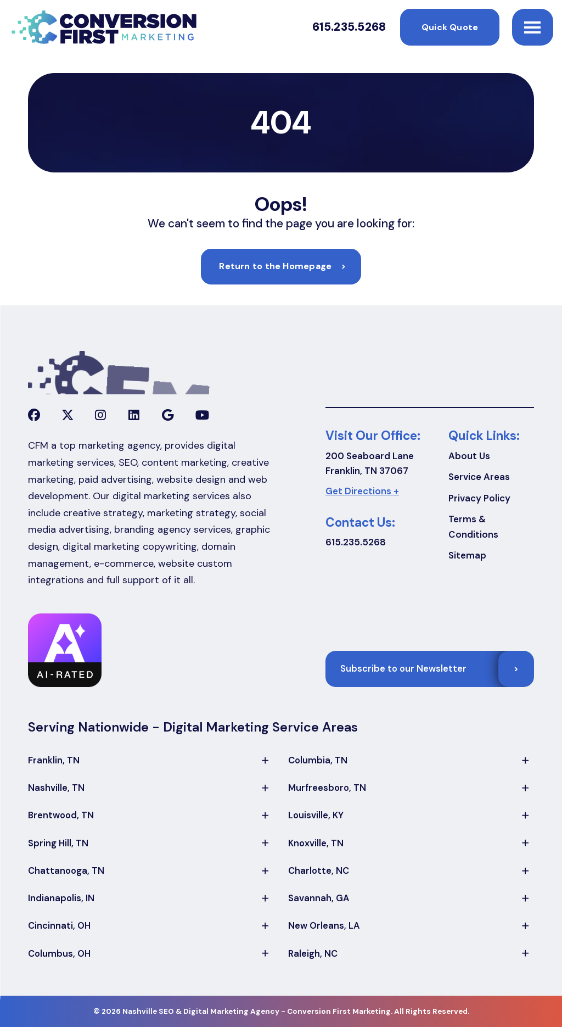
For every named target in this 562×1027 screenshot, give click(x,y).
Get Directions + (362, 491)
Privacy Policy (479, 498)
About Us (469, 456)
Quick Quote (450, 27)
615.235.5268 (349, 27)
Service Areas (479, 477)
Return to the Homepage (282, 266)
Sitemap (467, 555)
